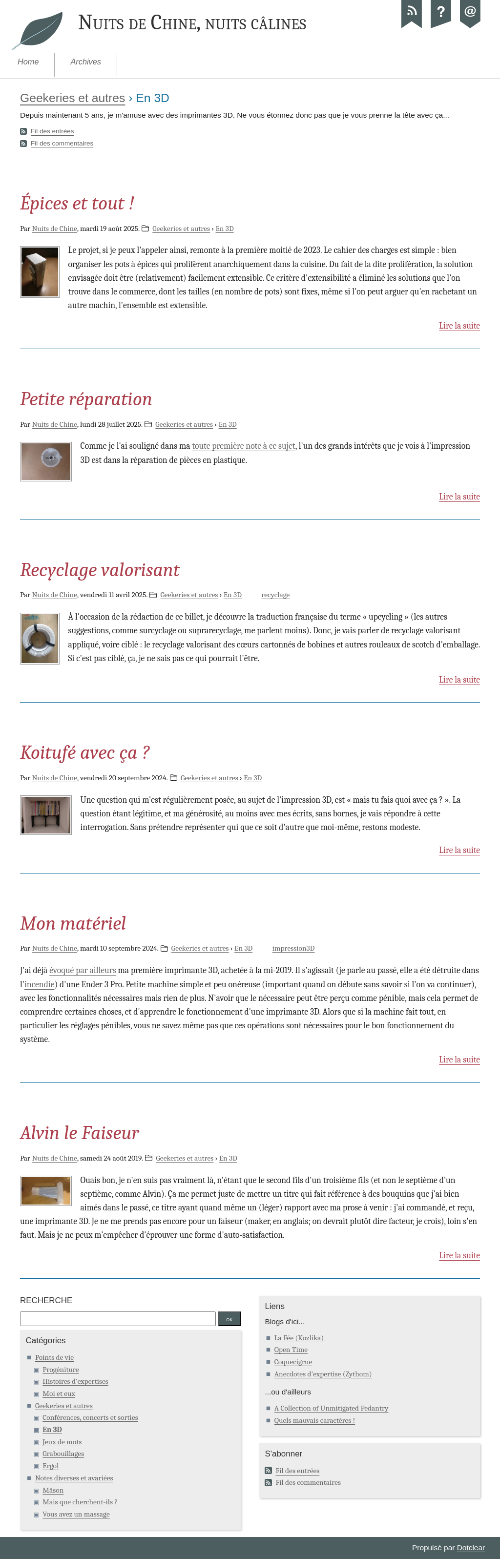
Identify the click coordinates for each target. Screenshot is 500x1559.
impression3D (293, 948)
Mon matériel (73, 923)
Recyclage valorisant (100, 570)
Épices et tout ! (77, 203)
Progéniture (60, 1369)
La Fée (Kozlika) (299, 1337)
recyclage (275, 594)
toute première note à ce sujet (243, 446)
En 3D (225, 228)
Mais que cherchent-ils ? (80, 1501)
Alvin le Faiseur (79, 1133)
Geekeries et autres (72, 97)
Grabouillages (63, 1453)
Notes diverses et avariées (74, 1478)
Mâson (52, 1490)
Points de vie (54, 1357)
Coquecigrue (293, 1361)
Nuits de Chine (54, 228)
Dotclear (471, 1547)
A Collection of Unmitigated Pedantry (331, 1408)
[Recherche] (118, 1318)
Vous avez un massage (75, 1514)
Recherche (46, 1300)
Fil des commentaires (62, 143)
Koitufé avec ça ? (84, 752)
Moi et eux (58, 1393)
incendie (39, 984)
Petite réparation (86, 399)
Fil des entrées (52, 131)
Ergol (50, 1465)
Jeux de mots (62, 1441)
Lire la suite (459, 326)
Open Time (291, 1349)
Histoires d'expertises (75, 1381)
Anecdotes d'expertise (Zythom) (323, 1374)
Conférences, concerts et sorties (90, 1417)
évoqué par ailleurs (82, 970)
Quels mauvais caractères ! (314, 1420)
